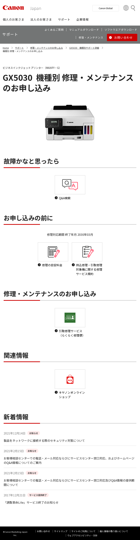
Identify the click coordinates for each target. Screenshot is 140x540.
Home (6, 47)
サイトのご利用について (83, 531)
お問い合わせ (43, 531)
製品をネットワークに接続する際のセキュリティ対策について (44, 440)
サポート (19, 47)
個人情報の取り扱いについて (114, 531)
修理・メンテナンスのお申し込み (46, 47)
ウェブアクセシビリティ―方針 (82, 535)
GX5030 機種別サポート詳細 (84, 47)
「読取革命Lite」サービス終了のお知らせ (31, 502)
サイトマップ (60, 531)
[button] (13, 19)
